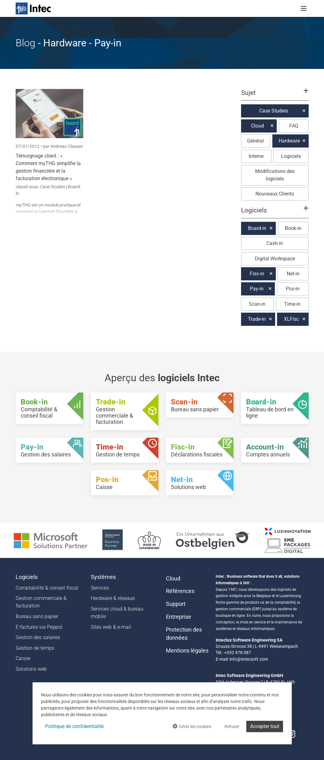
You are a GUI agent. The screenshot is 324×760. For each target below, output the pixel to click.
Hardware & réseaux (113, 598)
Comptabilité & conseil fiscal (47, 588)
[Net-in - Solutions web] (200, 482)
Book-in (293, 228)
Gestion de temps (35, 648)
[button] (274, 95)
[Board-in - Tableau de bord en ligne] (275, 408)
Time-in (292, 304)
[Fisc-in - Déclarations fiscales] (200, 450)
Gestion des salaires (38, 637)
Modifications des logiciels (275, 175)
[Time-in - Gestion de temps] (124, 450)
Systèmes (103, 577)
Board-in (257, 228)
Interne (256, 156)
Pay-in (257, 289)
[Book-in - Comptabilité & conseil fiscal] (49, 408)
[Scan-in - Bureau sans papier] (200, 405)
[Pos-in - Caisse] (124, 482)
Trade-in (257, 319)
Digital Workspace (275, 259)
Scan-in (257, 304)
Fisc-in (257, 274)
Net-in (293, 274)
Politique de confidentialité (74, 726)
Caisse (23, 658)
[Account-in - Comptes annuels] (275, 450)
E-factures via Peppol (39, 627)
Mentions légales (187, 651)
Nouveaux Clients (274, 194)
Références (180, 591)
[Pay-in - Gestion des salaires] (49, 450)
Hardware (289, 141)
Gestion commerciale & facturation (41, 602)
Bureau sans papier (37, 616)
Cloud (257, 126)
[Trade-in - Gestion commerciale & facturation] (124, 411)
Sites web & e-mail (111, 627)
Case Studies (53, 186)
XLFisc (291, 319)
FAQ (293, 126)
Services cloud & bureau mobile (117, 612)
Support (176, 604)
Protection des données (184, 634)
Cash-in (274, 243)
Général (255, 141)
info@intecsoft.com (248, 659)
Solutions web (31, 669)
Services (100, 588)
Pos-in (293, 289)
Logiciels (291, 156)
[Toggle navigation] (304, 8)
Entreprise (178, 617)
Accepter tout (264, 726)
